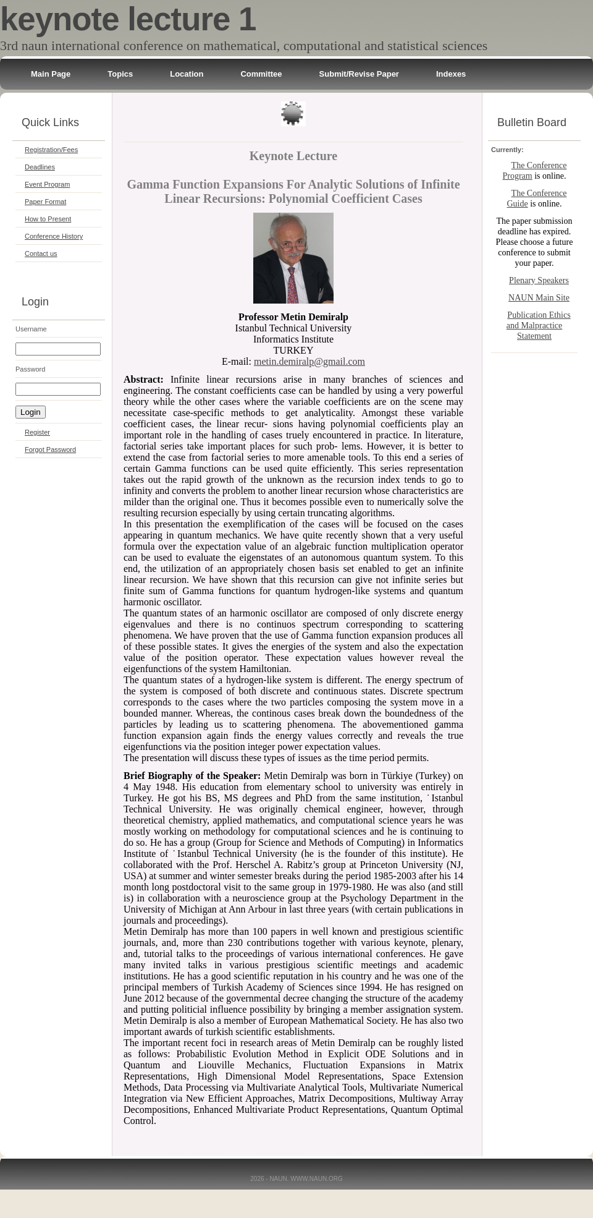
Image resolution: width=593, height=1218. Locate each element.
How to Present (48, 219)
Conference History (54, 236)
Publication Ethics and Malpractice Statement (539, 325)
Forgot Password (50, 449)
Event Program (47, 184)
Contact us (41, 253)
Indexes (451, 74)
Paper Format (45, 201)
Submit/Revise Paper (359, 74)
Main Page (50, 74)
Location (186, 74)
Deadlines (40, 167)
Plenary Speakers (539, 280)
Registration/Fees (51, 149)
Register (37, 432)
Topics (120, 74)
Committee (261, 74)
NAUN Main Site (539, 297)
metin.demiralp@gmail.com (309, 361)
